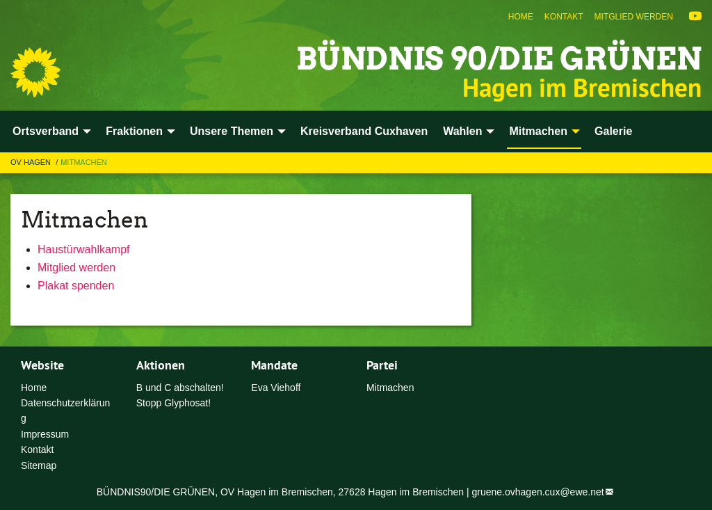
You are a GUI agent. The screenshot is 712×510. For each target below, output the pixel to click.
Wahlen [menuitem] (462, 131)
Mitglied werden (633, 17)
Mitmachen (83, 162)
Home (520, 17)
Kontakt (563, 17)
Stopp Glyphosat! (173, 402)
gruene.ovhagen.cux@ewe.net (538, 491)
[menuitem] (520, 16)
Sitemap (38, 465)
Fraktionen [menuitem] (134, 131)
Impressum (45, 434)
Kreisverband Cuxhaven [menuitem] (364, 131)
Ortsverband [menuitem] (46, 131)
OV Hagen (31, 162)
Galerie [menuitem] (613, 131)
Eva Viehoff (275, 387)
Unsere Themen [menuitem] (231, 131)
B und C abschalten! (180, 387)
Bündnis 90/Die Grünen (499, 58)
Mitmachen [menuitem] (538, 131)
